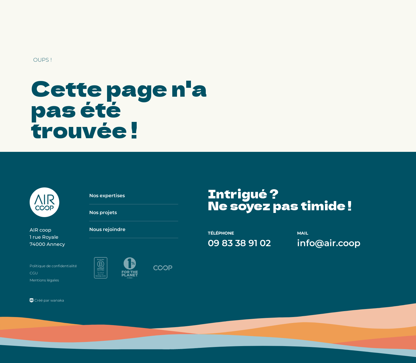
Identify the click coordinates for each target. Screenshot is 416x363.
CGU (34, 273)
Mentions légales (44, 280)
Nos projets (103, 212)
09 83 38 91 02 (239, 243)
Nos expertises (107, 195)
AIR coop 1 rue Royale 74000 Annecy (47, 237)
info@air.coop (329, 243)
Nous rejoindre (107, 229)
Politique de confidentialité (53, 266)
